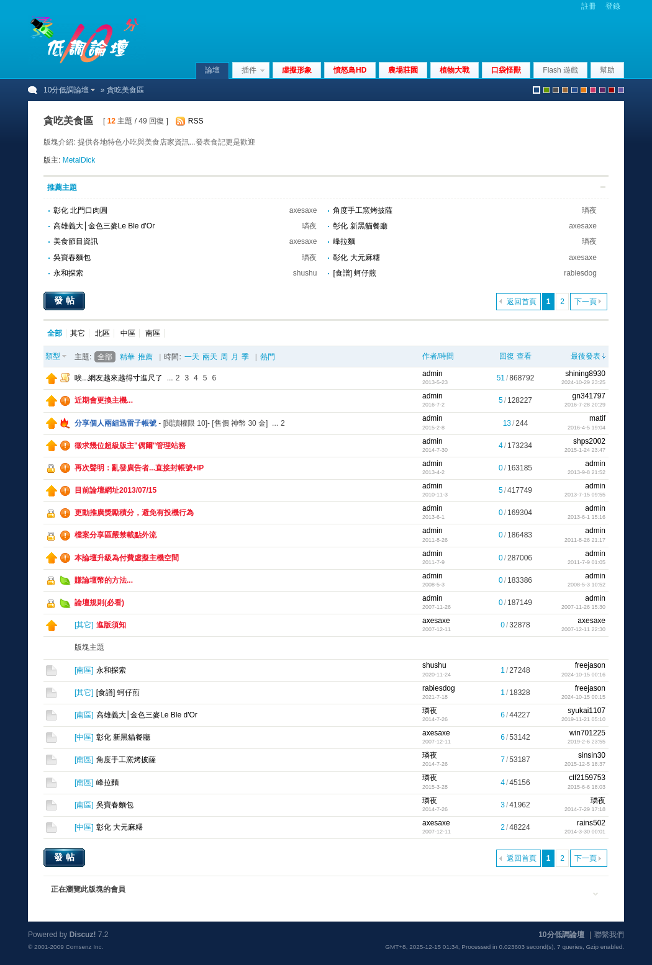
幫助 (607, 70)
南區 (152, 333)
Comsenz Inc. (84, 946)
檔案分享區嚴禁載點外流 (115, 535)
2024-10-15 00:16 (583, 674)
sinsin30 (591, 755)
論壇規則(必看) (99, 602)
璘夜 (589, 210)
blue (574, 90)
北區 (102, 333)
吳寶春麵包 (72, 257)
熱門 (267, 356)
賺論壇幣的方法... (104, 580)
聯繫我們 (609, 934)
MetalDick (79, 160)
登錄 (612, 6)
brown (565, 90)
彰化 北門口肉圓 (80, 210)
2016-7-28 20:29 (584, 405)
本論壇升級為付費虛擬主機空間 (127, 558)
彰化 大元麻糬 (356, 257)
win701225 (587, 733)
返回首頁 (522, 301)
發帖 (66, 300)
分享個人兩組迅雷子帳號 (115, 423)
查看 (524, 356)
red (612, 90)
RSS (196, 121)
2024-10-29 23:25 (583, 382)
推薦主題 (62, 187)
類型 (52, 356)
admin (432, 373)
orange (584, 90)
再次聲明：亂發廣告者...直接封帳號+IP (139, 468)
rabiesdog (580, 273)
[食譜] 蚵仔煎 (354, 273)
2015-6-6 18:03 (586, 787)
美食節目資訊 (75, 241)
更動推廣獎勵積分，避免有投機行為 (134, 512)
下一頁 (585, 301)
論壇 (212, 70)
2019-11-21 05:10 (583, 719)
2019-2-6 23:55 (586, 741)
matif (597, 418)
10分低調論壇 (66, 90)
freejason (590, 665)
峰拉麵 (344, 241)
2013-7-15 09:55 (584, 494)
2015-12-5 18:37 (584, 764)
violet (621, 90)
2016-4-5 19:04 (586, 427)
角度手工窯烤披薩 (362, 210)
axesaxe (303, 210)
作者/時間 (438, 356)
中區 (127, 333)
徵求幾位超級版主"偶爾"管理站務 (130, 445)
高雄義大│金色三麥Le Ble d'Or (104, 226)
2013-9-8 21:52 (586, 472)
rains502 (591, 823)
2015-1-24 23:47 (584, 450)
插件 (249, 70)
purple (602, 90)
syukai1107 (586, 710)
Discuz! (83, 934)
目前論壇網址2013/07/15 (115, 490)
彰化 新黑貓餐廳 (360, 226)
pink (593, 90)
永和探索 (68, 273)
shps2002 (589, 441)
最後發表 (585, 356)
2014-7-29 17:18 (584, 809)
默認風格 (536, 90)
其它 (77, 333)
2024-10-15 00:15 (583, 697)
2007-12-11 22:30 (583, 629)
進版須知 (111, 625)
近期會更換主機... (104, 400)
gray (556, 90)
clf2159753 (587, 777)
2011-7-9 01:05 (586, 562)
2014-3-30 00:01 (584, 831)
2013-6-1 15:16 (586, 517)
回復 (506, 356)
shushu (305, 273)
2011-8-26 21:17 (584, 540)
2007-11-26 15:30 (583, 607)
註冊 (588, 6)
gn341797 (589, 396)
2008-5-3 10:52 (586, 584)
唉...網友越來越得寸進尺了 (119, 378)
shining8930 (585, 373)
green (546, 90)
